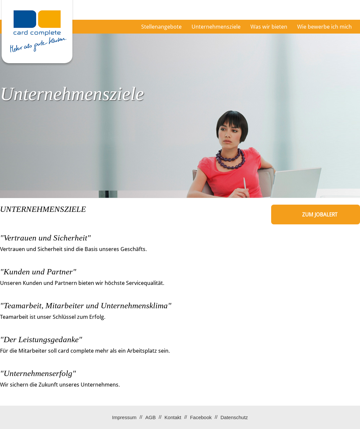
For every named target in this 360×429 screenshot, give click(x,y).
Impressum (124, 417)
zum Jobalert (319, 215)
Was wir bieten (268, 26)
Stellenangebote (161, 26)
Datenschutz (234, 417)
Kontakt (173, 417)
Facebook (201, 417)
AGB (150, 417)
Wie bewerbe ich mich (324, 26)
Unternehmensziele (216, 26)
